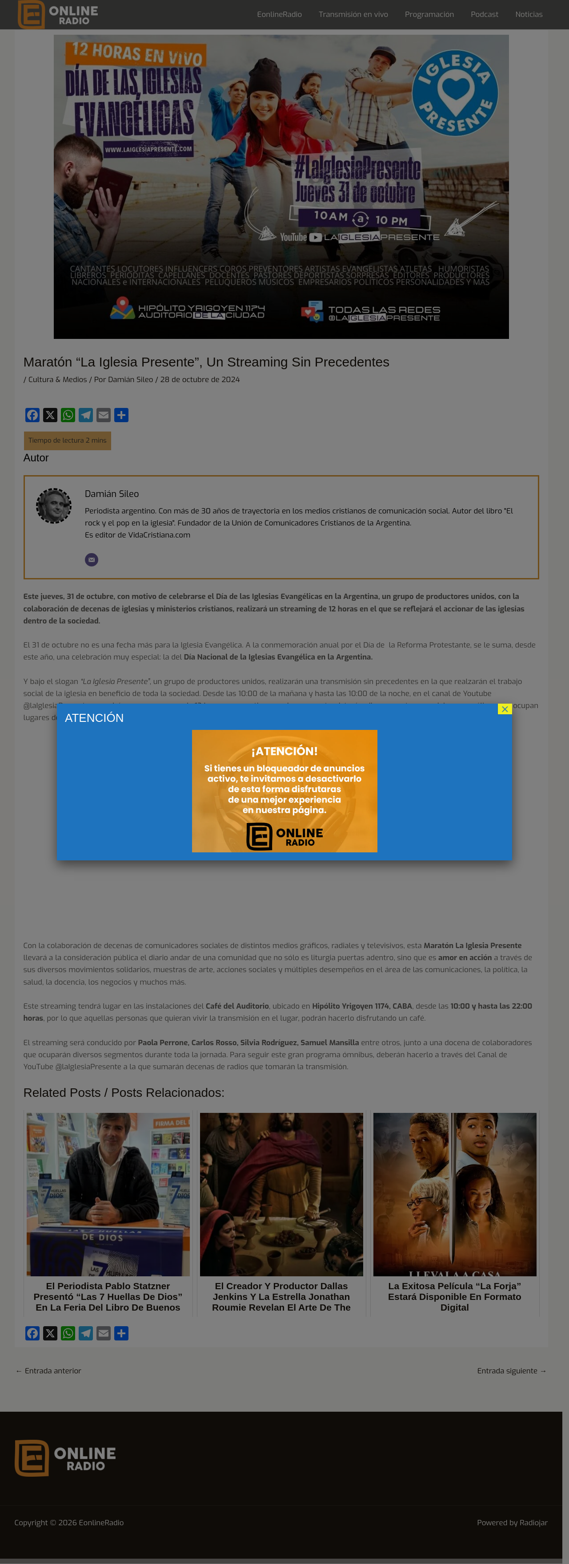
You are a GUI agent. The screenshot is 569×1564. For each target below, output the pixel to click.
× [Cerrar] (505, 709)
